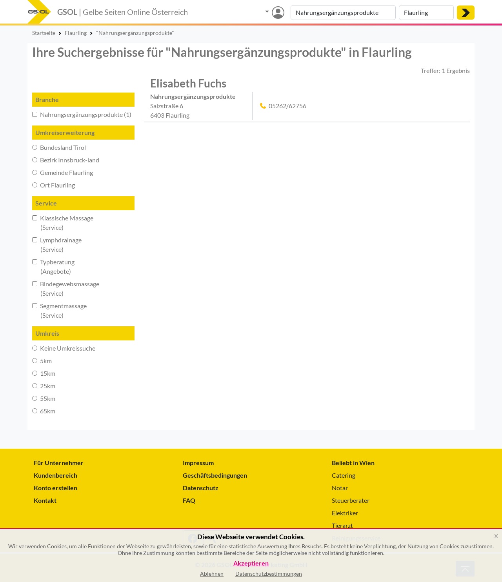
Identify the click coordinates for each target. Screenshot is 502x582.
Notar (340, 487)
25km (43, 385)
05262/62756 (287, 105)
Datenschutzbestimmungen (268, 573)
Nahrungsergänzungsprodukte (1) (81, 114)
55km (43, 398)
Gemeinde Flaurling (62, 172)
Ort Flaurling (53, 185)
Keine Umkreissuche (63, 348)
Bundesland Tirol (59, 147)
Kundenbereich (55, 475)
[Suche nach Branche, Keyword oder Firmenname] (343, 12)
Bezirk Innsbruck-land (65, 160)
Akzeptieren (251, 563)
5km (42, 360)
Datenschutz (200, 487)
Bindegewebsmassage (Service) (65, 288)
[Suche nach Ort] (426, 12)
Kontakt (45, 500)
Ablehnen (212, 573)
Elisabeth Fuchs (188, 83)
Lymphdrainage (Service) (57, 244)
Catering (343, 475)
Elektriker (345, 513)
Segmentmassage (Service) (59, 310)
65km (43, 411)
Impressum (198, 462)
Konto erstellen (55, 487)
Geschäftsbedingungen (215, 475)
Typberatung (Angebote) (53, 266)
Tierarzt (342, 525)
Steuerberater (350, 500)
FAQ (189, 500)
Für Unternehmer (59, 462)
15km (43, 373)
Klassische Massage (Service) (62, 222)
